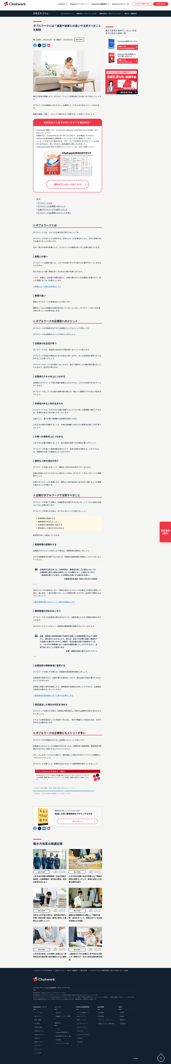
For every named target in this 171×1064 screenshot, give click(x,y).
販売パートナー (81, 1020)
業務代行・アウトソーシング (86, 13)
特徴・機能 (37, 1020)
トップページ (38, 1012)
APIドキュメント (82, 1016)
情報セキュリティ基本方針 (106, 1023)
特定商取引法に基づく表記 (63, 1036)
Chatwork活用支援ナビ (62, 1032)
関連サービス (38, 1042)
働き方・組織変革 (131, 13)
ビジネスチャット (67, 13)
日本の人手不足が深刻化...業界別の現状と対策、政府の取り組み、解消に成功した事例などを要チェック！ (49, 918)
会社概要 (101, 1012)
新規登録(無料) (165, 532)
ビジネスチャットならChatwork (42, 970)
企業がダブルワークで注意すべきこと (52, 209)
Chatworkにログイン (118, 5)
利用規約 (58, 1039)
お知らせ (58, 1012)
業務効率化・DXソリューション (110, 13)
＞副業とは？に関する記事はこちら (47, 286)
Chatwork (14, 5)
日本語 (122, 1012)
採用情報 (101, 1016)
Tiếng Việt (123, 1023)
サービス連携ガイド (83, 1012)
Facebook (80, 1042)
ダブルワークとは (45, 203)
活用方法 (37, 1038)
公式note (79, 1038)
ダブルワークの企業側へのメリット (52, 206)
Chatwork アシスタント (77, 5)
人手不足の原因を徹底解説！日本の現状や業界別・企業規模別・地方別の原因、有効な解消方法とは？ (49, 879)
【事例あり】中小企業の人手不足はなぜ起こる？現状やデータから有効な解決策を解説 (85, 956)
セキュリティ (38, 1049)
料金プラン (37, 1016)
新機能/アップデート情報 (63, 1016)
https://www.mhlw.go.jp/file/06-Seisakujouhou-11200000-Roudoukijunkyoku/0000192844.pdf (63, 791)
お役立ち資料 (38, 1027)
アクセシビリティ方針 (62, 1043)
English (122, 1016)
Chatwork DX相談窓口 (98, 5)
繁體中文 (122, 1020)
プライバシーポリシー (105, 1020)
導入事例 (37, 1023)
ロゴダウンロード (82, 1023)
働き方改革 (41, 872)
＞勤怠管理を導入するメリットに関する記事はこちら (54, 601)
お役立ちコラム (40, 13)
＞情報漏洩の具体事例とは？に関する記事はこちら (53, 695)
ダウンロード (38, 1045)
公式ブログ (80, 1031)
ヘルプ (58, 1028)
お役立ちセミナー (39, 1034)
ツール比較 (37, 1053)
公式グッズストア (82, 1027)
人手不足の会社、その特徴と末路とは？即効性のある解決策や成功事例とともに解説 (49, 955)
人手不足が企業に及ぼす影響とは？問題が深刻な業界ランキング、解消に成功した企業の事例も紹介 (85, 879)
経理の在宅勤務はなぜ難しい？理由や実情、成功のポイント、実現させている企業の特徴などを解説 (85, 918)
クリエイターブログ (83, 1034)
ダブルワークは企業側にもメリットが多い (54, 212)
